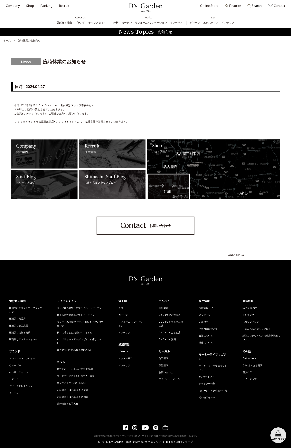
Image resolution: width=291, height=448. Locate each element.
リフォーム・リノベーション (151, 22)
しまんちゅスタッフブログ (256, 328)
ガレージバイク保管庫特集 (213, 390)
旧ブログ (247, 372)
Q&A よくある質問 (252, 365)
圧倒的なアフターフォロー (23, 339)
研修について (206, 342)
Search (255, 5)
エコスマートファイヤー (22, 358)
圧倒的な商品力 (17, 318)
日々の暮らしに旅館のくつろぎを (74, 332)
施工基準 (163, 358)
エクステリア (211, 22)
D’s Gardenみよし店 (170, 332)
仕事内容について (208, 328)
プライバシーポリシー (170, 379)
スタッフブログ (250, 321)
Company (13, 5)
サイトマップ (249, 379)
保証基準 (163, 365)
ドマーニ (14, 379)
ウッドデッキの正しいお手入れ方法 (76, 376)
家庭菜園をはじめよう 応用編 (72, 396)
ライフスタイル (97, 22)
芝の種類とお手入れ (67, 403)
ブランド (80, 22)
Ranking (46, 5)
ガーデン (127, 22)
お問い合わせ (145, 225)
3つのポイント (206, 376)
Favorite (233, 5)
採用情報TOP (206, 308)
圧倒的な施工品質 (18, 325)
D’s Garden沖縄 (167, 339)
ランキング (248, 315)
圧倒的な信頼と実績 (19, 332)
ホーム (7, 40)
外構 (115, 22)
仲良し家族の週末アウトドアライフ (76, 315)
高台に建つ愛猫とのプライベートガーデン (79, 308)
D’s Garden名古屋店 (170, 315)
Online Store (207, 5)
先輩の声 (203, 321)
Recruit (64, 5)
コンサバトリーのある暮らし (72, 383)
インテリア (176, 22)
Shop (30, 5)
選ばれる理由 (64, 22)
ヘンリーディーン (18, 372)
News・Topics (249, 308)
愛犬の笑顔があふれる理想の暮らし (76, 350)
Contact (276, 5)
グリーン (195, 22)
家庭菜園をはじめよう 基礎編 (72, 389)
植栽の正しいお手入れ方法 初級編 (75, 369)
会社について (206, 335)
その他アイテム (207, 397)
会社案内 (163, 308)
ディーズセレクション (21, 386)
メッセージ (205, 315)
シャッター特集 (207, 383)
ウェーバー (15, 365)
